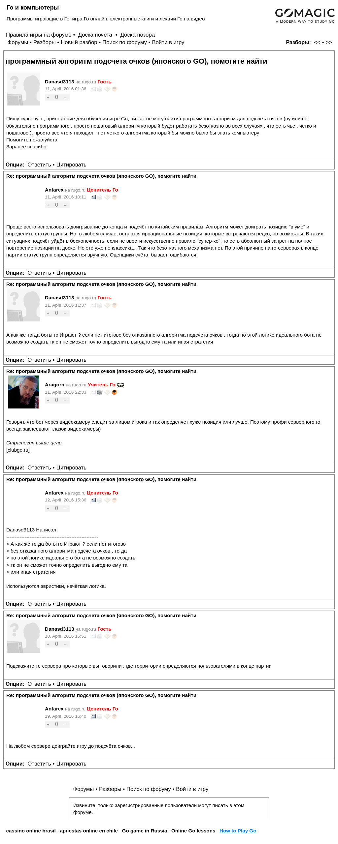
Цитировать (71, 165)
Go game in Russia (144, 830)
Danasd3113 (59, 81)
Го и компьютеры (33, 7)
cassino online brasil (30, 830)
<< (317, 42)
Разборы (44, 42)
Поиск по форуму (124, 42)
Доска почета (96, 35)
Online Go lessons (193, 830)
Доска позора (137, 35)
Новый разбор (79, 42)
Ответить (39, 165)
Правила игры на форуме (39, 35)
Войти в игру (168, 42)
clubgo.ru (18, 450)
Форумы (17, 42)
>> (328, 42)
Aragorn (54, 384)
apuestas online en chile (89, 830)
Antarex (54, 190)
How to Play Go (238, 830)
